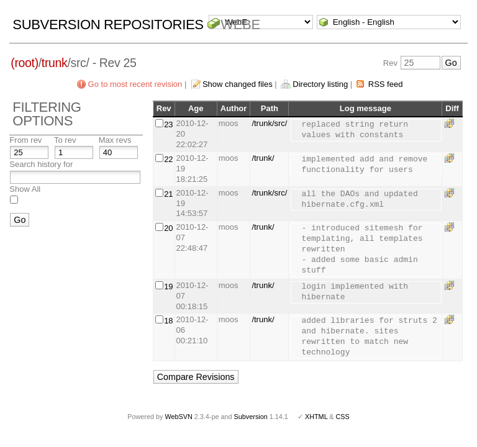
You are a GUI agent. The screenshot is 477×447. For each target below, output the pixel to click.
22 (168, 159)
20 (168, 228)
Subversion (251, 416)
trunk (55, 63)
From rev (25, 140)
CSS (343, 416)
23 (168, 124)
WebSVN (178, 416)
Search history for (41, 164)
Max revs (115, 140)
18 (168, 320)
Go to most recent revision (135, 84)
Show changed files (237, 84)
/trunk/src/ (269, 123)
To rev (65, 140)
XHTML (316, 416)
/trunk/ (263, 158)
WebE (240, 24)
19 (168, 286)
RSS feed (385, 84)
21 (168, 194)
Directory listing (320, 84)
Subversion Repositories (107, 24)
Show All (24, 189)
